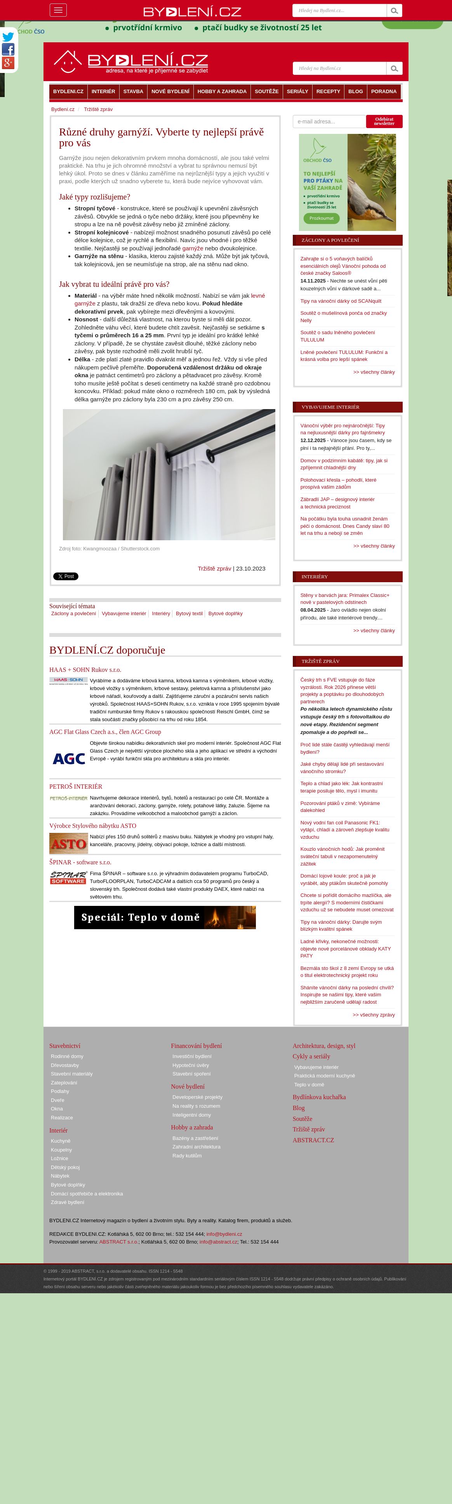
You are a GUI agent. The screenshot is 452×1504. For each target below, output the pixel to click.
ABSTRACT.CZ (313, 1140)
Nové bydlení (188, 1086)
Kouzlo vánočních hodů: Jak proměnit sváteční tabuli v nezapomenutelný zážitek (343, 856)
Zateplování (64, 1083)
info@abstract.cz (218, 1242)
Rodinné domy (67, 1056)
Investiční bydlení (191, 1056)
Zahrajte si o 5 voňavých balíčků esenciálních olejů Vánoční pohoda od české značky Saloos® (343, 266)
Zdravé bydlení (67, 1202)
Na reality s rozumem (196, 1106)
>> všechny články (374, 372)
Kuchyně (61, 1141)
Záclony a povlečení (73, 613)
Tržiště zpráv (214, 568)
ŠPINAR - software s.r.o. (80, 862)
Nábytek (60, 1176)
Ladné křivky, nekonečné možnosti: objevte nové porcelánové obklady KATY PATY (346, 948)
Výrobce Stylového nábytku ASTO (92, 825)
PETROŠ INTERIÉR (75, 786)
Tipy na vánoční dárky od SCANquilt (341, 301)
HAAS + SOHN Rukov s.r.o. (85, 669)
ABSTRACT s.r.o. (119, 1242)
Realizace (62, 1118)
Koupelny (61, 1150)
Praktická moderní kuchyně (324, 1076)
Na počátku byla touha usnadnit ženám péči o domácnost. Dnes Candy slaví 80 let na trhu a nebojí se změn (345, 526)
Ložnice (59, 1158)
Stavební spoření (191, 1074)
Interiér (58, 1130)
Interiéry (161, 613)
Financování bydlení (196, 1046)
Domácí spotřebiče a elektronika (87, 1194)
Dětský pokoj (65, 1167)
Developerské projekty (197, 1097)
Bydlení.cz (63, 109)
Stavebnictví (64, 1046)
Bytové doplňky (226, 613)
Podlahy (60, 1091)
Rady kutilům (187, 1156)
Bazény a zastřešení (195, 1138)
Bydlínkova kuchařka (319, 1097)
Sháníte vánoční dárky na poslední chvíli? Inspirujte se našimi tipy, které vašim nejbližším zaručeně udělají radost (347, 995)
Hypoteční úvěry (190, 1065)
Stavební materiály (72, 1074)
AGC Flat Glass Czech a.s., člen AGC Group (105, 732)
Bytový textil (189, 613)
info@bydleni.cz (224, 1234)
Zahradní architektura (196, 1147)
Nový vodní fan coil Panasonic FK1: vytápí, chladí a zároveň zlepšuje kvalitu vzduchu (345, 830)
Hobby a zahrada (192, 1127)
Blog (299, 1108)
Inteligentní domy (191, 1115)
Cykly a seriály (311, 1056)
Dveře (57, 1100)
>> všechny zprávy (374, 1015)
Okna (57, 1109)
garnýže (193, 248)
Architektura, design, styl (324, 1046)
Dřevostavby (65, 1065)
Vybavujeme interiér (124, 613)
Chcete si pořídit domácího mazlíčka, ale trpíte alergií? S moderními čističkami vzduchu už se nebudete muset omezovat (347, 902)
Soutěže (303, 1118)
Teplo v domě (309, 1085)
